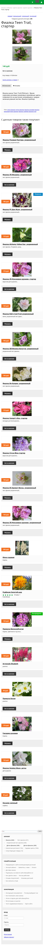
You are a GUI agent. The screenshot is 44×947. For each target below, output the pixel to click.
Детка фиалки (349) (13, 845)
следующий (25, 16)
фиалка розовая (29, 110)
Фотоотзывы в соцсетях (13, 901)
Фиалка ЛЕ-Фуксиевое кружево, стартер (19, 279)
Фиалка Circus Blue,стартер (14, 453)
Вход (7, 930)
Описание (6, 85)
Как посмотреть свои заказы (14, 896)
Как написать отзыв (12, 881)
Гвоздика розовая (10, 733)
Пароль (6, 922)
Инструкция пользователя (14, 893)
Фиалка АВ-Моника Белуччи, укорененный (20, 349)
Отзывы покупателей (12, 878)
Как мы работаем (24, 875)
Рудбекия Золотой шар (12, 592)
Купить (7, 150)
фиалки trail (32, 111)
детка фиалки (20, 110)
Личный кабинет (11, 867)
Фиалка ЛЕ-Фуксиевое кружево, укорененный (22, 523)
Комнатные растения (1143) (14, 848)
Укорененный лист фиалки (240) (16, 843)
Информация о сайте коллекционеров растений (21, 865)
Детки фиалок (28, 8)
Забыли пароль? (9, 937)
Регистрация (8, 934)
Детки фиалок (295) (30, 845)
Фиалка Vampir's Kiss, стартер (15, 418)
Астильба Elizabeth (10, 664)
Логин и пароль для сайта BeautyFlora (17, 898)
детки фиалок (11, 110)
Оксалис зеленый (10, 803)
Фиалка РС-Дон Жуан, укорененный (17, 209)
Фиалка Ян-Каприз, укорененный (16, 383)
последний (33, 16)
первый (10, 16)
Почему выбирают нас (31, 893)
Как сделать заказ (11, 875)
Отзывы (16, 85)
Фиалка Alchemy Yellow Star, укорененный (20, 244)
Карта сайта (28, 904)
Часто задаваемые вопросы (14, 904)
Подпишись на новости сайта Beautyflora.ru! (19, 873)
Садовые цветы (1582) (31, 848)
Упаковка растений (27, 878)
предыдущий (17, 16)
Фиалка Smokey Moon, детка (14, 768)
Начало (3, 8)
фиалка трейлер (24, 111)
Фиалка (10, 8)
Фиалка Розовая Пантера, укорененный (19, 140)
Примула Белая (9, 698)
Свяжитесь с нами (23, 867)
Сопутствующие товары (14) (14, 851)
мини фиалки (14, 111)
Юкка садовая (8, 557)
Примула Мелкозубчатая (13, 629)
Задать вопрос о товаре (10, 80)
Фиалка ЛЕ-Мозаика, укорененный (17, 175)
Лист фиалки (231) (22, 840)
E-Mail (6, 915)
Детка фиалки (18, 8)
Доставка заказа (11, 870)
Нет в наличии (9, 185)
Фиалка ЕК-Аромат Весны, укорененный (19, 488)
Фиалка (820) (10, 840)
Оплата (34, 867)
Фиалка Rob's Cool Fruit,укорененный (18, 314)
